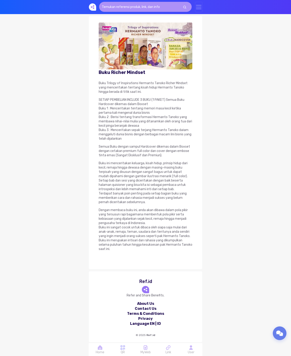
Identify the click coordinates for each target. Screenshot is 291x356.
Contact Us (145, 308)
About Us (145, 303)
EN (152, 323)
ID (159, 323)
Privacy (145, 318)
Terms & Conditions (145, 313)
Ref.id (150, 335)
